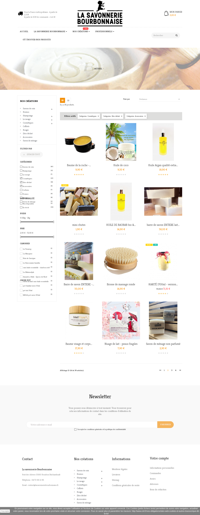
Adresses (154, 484)
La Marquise (37, 253)
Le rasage (27, 119)
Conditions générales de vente (125, 485)
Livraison (116, 474)
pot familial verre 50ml (37, 286)
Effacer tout (31, 154)
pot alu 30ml (37, 290)
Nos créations (29, 101)
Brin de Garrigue (37, 258)
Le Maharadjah (37, 272)
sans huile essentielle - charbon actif (37, 267)
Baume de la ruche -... (79, 165)
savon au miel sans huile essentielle (37, 281)
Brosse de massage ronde (121, 284)
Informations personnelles (162, 467)
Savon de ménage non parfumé (163, 344)
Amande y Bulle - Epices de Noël (37, 277)
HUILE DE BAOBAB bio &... (121, 225)
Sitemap (115, 480)
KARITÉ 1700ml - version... (163, 284)
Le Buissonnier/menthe (37, 263)
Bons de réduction (158, 489)
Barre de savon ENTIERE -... (79, 284)
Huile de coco (121, 165)
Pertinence (160, 99)
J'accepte (5, 511)
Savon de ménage (30, 140)
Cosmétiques (28, 123)
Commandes (155, 473)
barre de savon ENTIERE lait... (163, 225)
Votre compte (159, 458)
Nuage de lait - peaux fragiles (121, 344)
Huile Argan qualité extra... (163, 165)
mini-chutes (78, 225)
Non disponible (37, 203)
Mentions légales (119, 469)
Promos (26, 112)
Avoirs (153, 478)
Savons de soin (29, 108)
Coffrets (26, 126)
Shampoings (28, 115)
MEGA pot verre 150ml (37, 295)
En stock (37, 207)
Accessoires (27, 137)
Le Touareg (37, 249)
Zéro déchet (28, 133)
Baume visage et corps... (79, 344)
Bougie (26, 130)
